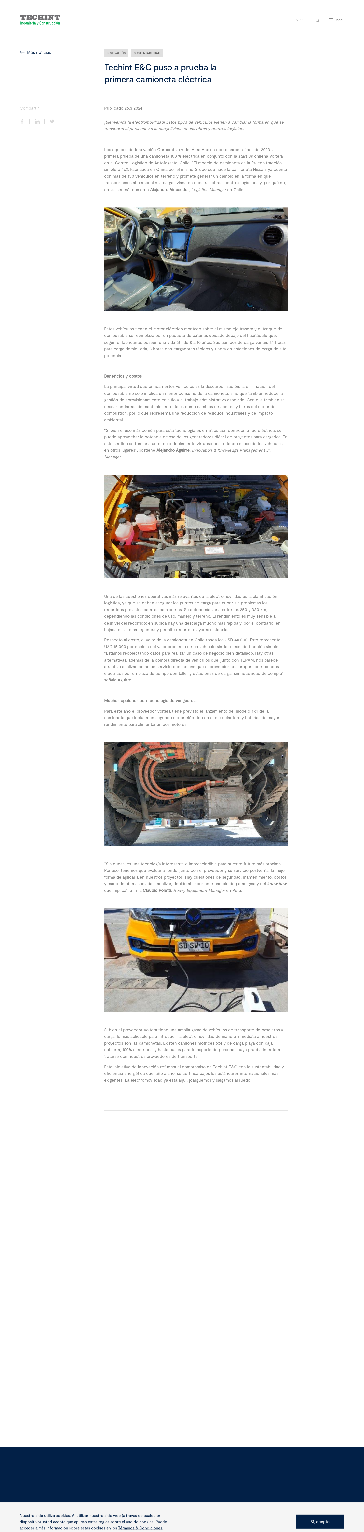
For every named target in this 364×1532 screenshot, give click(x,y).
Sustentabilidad (147, 53)
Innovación (116, 53)
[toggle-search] (317, 20)
